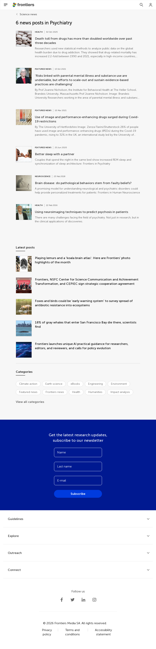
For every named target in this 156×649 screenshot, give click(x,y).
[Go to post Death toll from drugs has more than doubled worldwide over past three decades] (78, 44)
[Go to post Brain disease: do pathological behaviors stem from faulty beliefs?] (78, 185)
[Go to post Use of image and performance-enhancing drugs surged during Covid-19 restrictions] (78, 123)
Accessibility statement (103, 632)
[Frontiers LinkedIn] (83, 599)
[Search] (141, 5)
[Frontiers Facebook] (61, 599)
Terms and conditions (72, 632)
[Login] (150, 5)
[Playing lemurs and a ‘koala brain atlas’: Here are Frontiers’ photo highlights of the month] (25, 264)
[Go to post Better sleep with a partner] (78, 156)
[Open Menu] (5, 5)
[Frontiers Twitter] (72, 599)
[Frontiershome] (24, 5)
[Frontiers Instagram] (94, 599)
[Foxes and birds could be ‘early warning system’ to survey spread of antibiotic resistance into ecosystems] (25, 307)
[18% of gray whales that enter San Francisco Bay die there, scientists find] (25, 328)
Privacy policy (47, 632)
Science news (28, 14)
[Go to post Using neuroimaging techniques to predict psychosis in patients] (78, 213)
